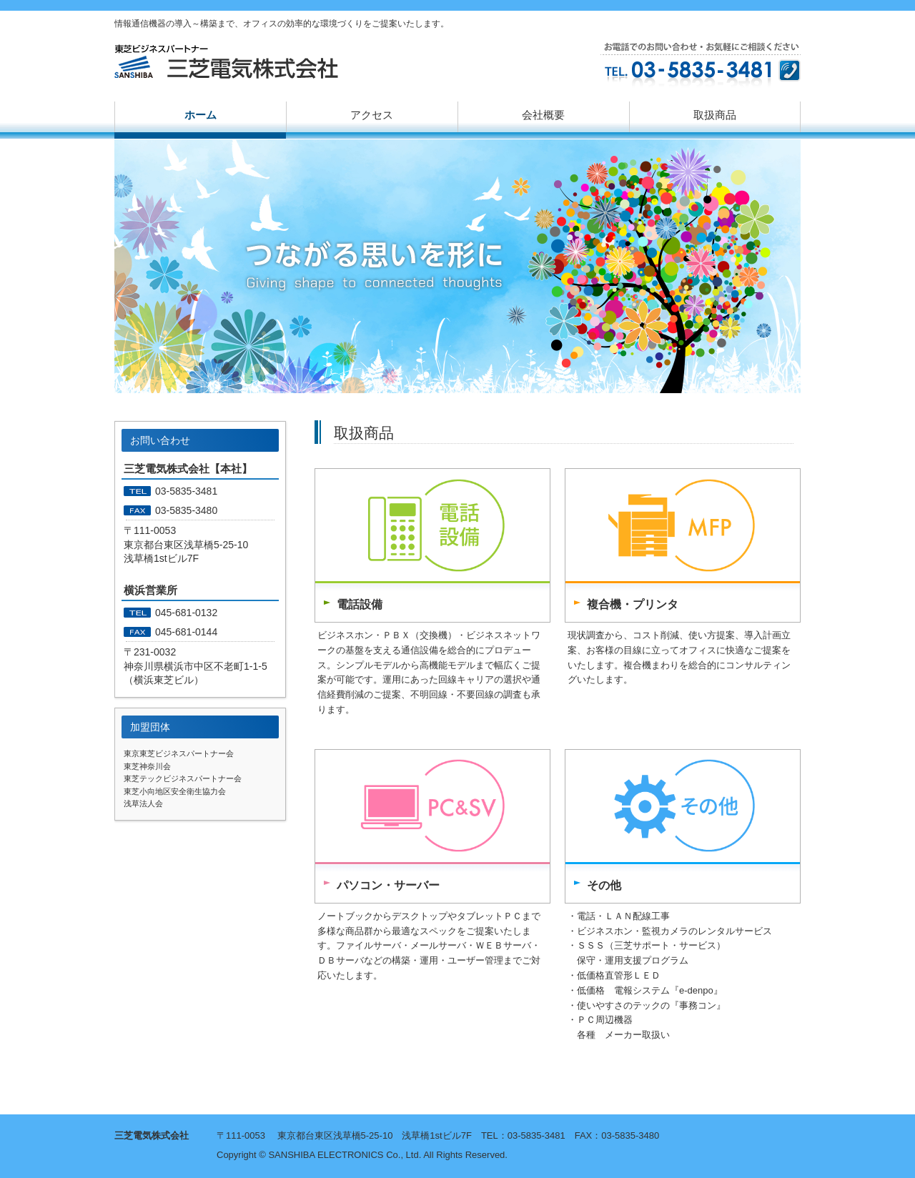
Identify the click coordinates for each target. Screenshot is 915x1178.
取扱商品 (714, 115)
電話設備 (359, 604)
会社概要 (543, 115)
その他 (604, 885)
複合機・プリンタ (632, 604)
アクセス (371, 115)
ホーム (200, 115)
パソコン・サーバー (388, 885)
